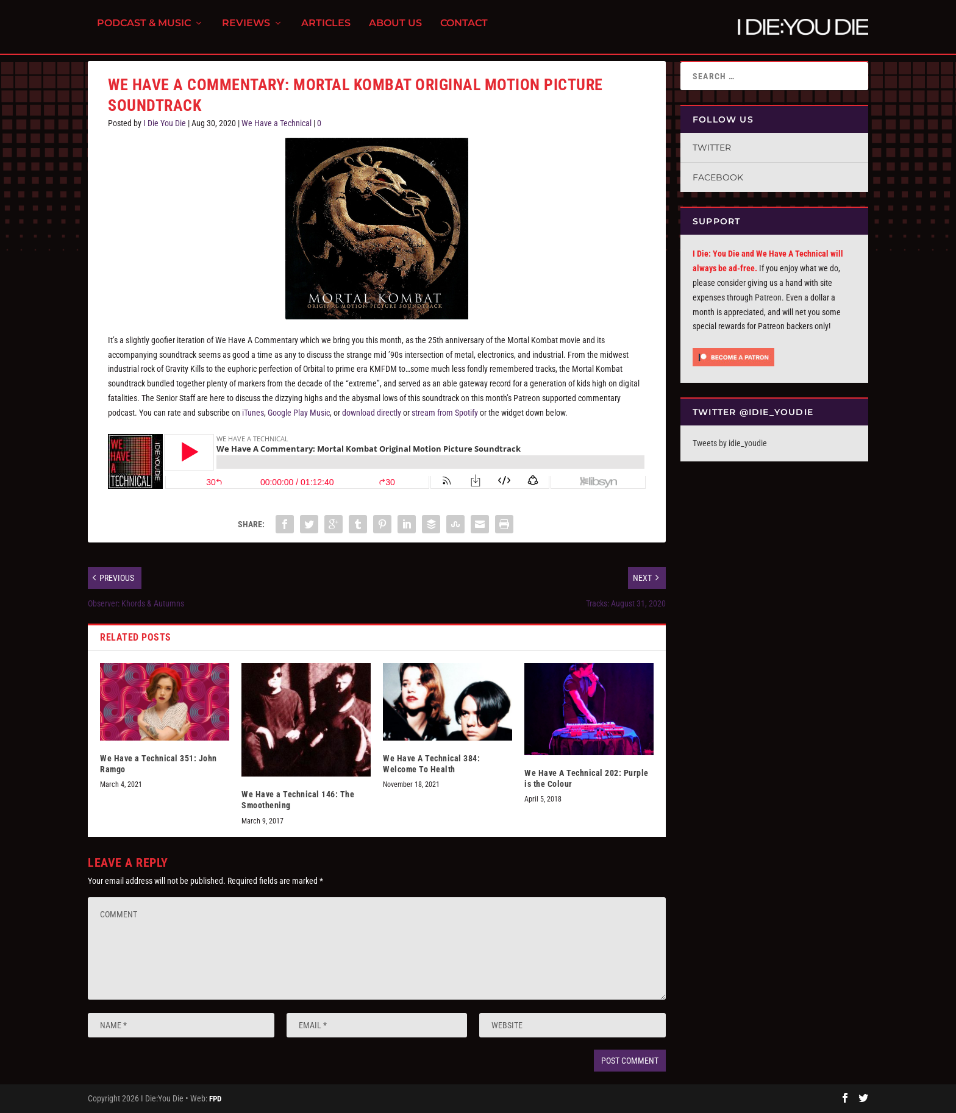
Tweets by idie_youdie (730, 443)
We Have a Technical (276, 123)
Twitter (712, 147)
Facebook (718, 177)
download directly (371, 413)
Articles (326, 31)
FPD (215, 1098)
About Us (395, 31)
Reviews (246, 31)
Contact (464, 31)
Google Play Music (299, 413)
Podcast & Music (144, 31)
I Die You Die (164, 123)
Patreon (768, 297)
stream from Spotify (445, 413)
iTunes (253, 413)
